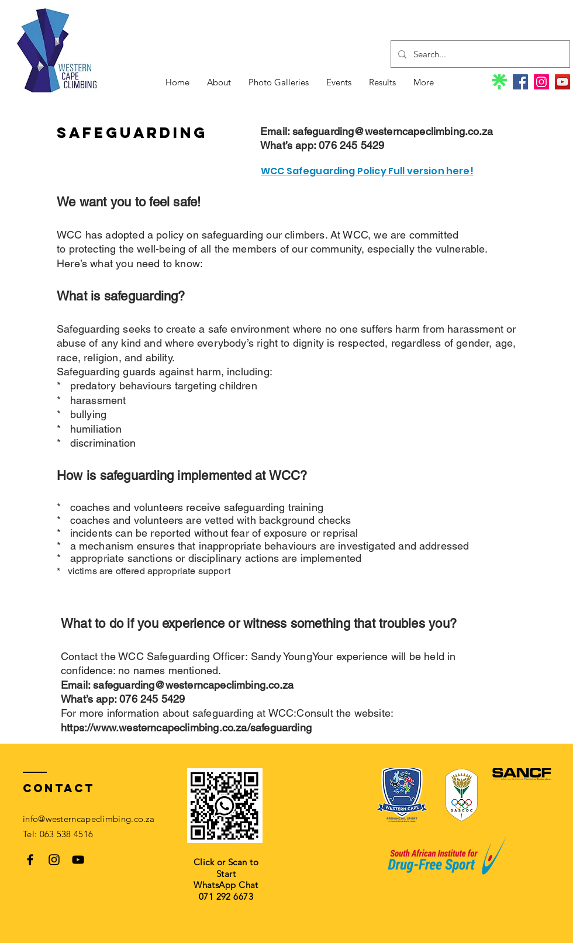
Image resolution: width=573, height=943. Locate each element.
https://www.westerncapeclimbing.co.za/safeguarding (186, 727)
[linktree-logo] (499, 81)
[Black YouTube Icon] (78, 859)
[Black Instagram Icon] (54, 859)
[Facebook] (520, 81)
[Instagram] (541, 81)
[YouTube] (562, 81)
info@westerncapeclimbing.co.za (88, 818)
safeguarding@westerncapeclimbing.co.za (392, 131)
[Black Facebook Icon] (30, 859)
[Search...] (479, 54)
